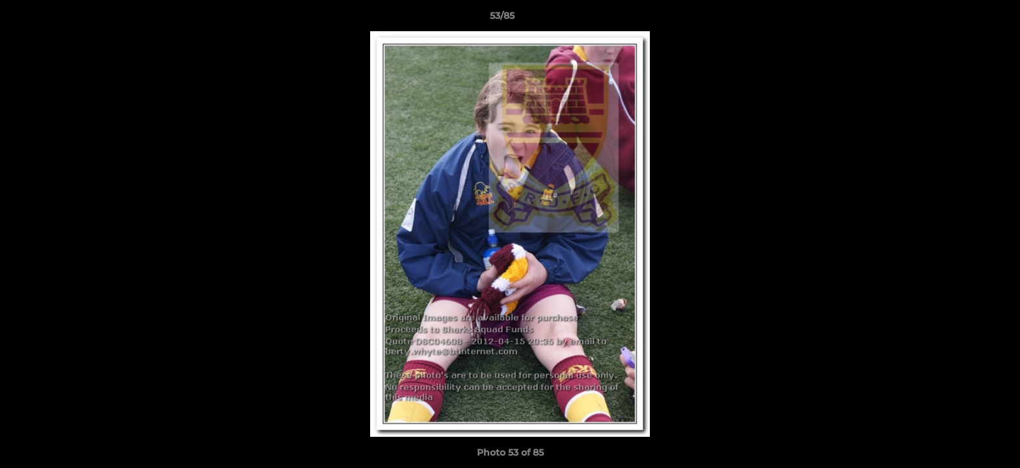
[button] (965, 19)
